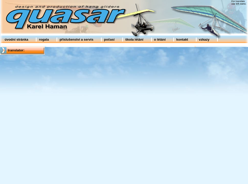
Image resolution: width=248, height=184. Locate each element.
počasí (109, 39)
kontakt (182, 39)
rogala (44, 39)
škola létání (134, 39)
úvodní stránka (16, 39)
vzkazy (204, 39)
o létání (160, 39)
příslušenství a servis (76, 39)
